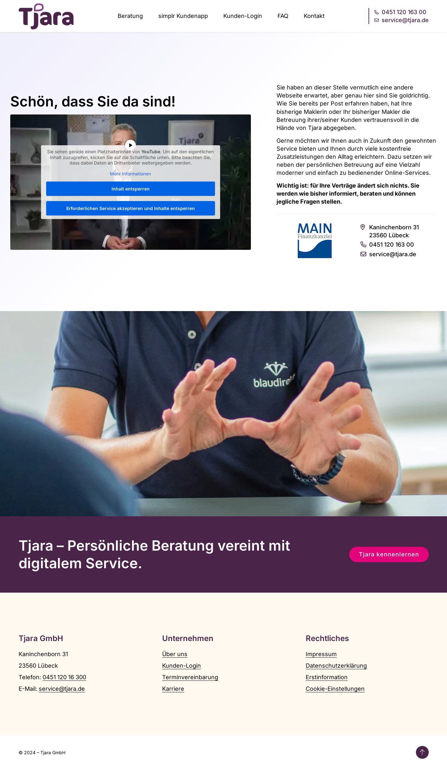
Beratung (130, 16)
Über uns (174, 654)
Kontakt (314, 16)
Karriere (173, 688)
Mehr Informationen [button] (130, 173)
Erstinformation (327, 677)
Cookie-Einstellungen (335, 688)
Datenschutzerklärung (336, 665)
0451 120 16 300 (64, 677)
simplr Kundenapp (183, 16)
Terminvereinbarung (190, 677)
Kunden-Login (242, 16)
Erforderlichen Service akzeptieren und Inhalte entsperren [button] (130, 208)
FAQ (282, 16)
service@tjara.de (62, 688)
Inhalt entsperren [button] (131, 189)
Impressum (321, 654)
